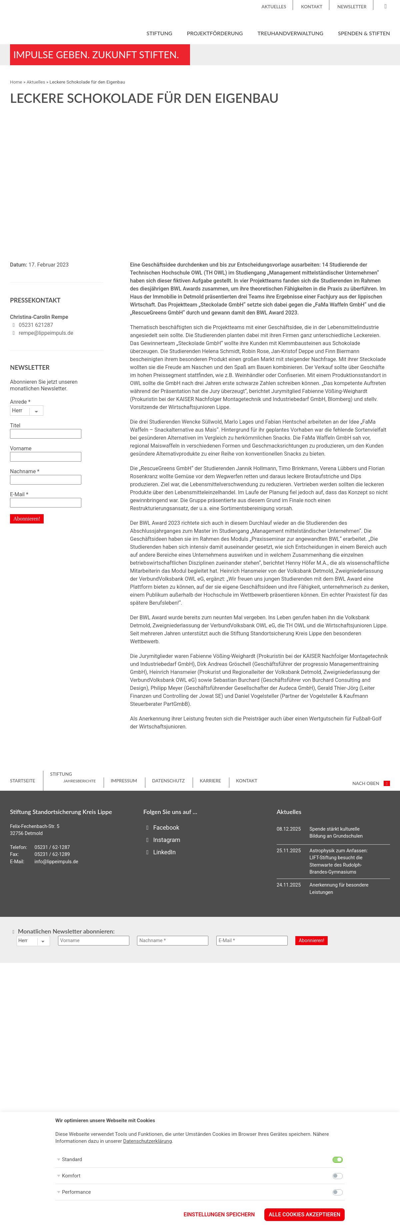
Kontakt (311, 6)
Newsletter (351, 6)
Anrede (20, 402)
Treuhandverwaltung (290, 33)
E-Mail (19, 494)
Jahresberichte (79, 781)
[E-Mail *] (252, 940)
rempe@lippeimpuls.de (46, 333)
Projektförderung (215, 33)
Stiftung (159, 33)
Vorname (20, 448)
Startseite (22, 780)
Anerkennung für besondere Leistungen (339, 888)
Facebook (161, 827)
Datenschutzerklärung (147, 1141)
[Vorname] (93, 940)
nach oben (371, 783)
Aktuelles (274, 6)
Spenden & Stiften (364, 33)
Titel (15, 425)
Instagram (161, 839)
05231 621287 (36, 325)
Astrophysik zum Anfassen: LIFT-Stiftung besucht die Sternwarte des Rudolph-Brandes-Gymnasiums (339, 861)
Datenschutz (168, 780)
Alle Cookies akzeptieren (304, 1214)
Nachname (24, 471)
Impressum (124, 780)
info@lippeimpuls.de (56, 862)
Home (16, 82)
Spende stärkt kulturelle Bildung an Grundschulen (336, 832)
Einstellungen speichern (219, 1214)
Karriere (210, 780)
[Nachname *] (172, 940)
